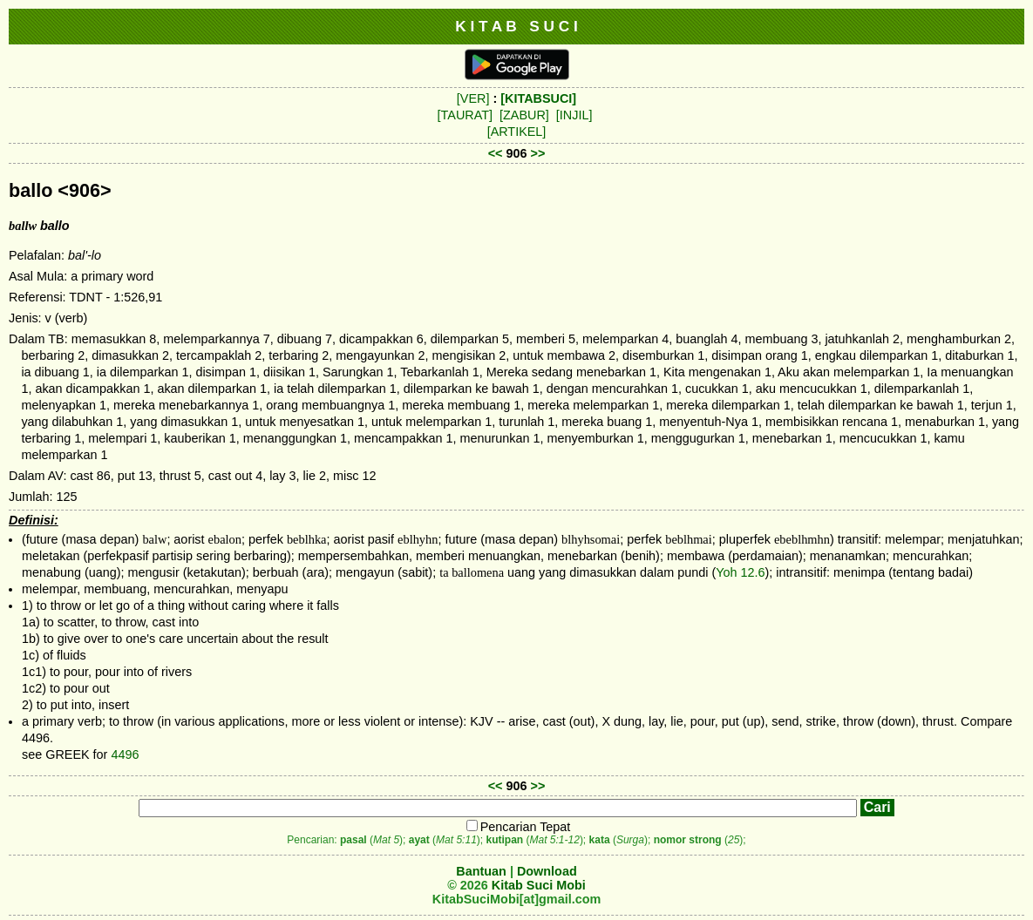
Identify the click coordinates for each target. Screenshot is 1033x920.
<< (495, 153)
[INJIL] (574, 115)
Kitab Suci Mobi (539, 885)
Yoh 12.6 (740, 572)
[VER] (473, 98)
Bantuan (481, 871)
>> (538, 153)
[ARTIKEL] (517, 132)
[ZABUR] (524, 115)
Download (547, 871)
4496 (125, 754)
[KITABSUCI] (538, 98)
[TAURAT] (465, 115)
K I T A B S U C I (516, 26)
